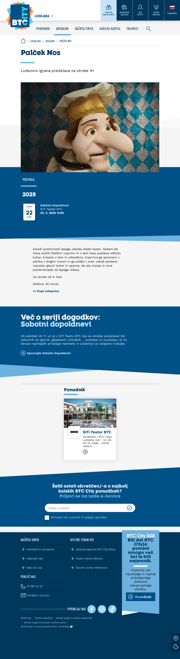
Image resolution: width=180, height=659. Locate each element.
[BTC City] (23, 41)
